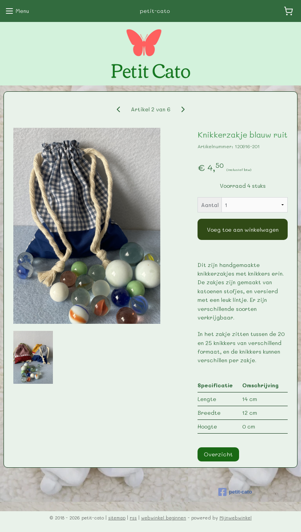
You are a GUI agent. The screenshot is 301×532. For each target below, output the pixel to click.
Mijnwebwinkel (235, 518)
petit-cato (235, 492)
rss (133, 518)
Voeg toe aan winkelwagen (243, 229)
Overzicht (218, 454)
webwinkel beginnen (163, 518)
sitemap (116, 518)
